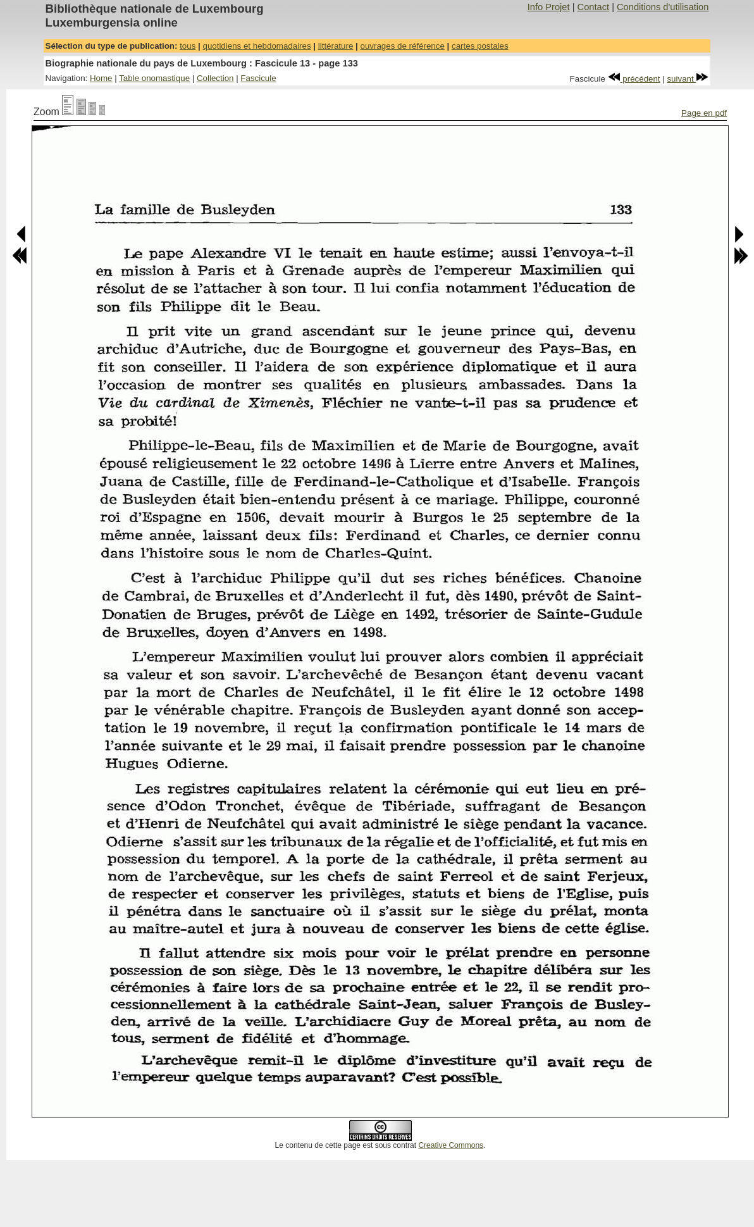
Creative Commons (450, 1145)
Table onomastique (154, 78)
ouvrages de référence (402, 46)
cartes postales (480, 46)
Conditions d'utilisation (662, 7)
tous (187, 46)
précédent (634, 79)
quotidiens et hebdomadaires (256, 46)
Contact (594, 7)
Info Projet (549, 7)
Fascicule (258, 78)
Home (101, 78)
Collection (215, 78)
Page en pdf (704, 113)
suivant (687, 79)
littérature (336, 46)
